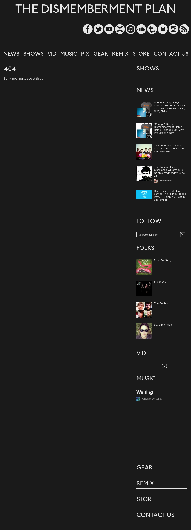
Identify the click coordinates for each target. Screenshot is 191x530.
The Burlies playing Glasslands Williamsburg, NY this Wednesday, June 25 (169, 171)
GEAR (100, 54)
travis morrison (163, 325)
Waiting (144, 392)
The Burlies (161, 303)
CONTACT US (171, 54)
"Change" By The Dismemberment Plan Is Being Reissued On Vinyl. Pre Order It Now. (169, 128)
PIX (85, 54)
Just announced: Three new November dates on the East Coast (169, 148)
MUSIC (68, 54)
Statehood (160, 282)
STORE (141, 54)
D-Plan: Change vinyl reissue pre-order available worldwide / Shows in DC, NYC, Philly (170, 107)
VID (52, 54)
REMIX (120, 54)
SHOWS (33, 54)
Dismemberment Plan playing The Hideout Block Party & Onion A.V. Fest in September (170, 195)
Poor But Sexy (162, 260)
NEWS (11, 54)
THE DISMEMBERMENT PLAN (95, 10)
